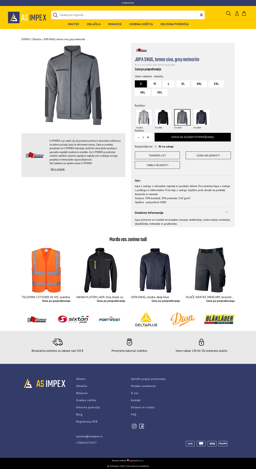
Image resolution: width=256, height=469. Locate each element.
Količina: (139, 130)
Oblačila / (37, 39)
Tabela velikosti (157, 165)
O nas (134, 393)
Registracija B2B (87, 421)
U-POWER (86, 163)
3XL (216, 84)
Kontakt (136, 400)
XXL (199, 84)
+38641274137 (86, 442)
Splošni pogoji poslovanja (148, 379)
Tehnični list (157, 155)
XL (183, 84)
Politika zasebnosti (143, 386)
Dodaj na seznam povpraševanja (192, 137)
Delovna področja (175, 24)
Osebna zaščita (141, 24)
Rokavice (115, 24)
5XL (159, 92)
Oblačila (94, 24)
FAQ (133, 414)
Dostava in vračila (143, 407)
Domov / (26, 39)
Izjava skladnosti (208, 155)
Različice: (140, 105)
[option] (128, 3)
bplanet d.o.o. (136, 460)
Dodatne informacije (149, 213)
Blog (79, 414)
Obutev (73, 24)
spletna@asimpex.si (89, 436)
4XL (142, 92)
